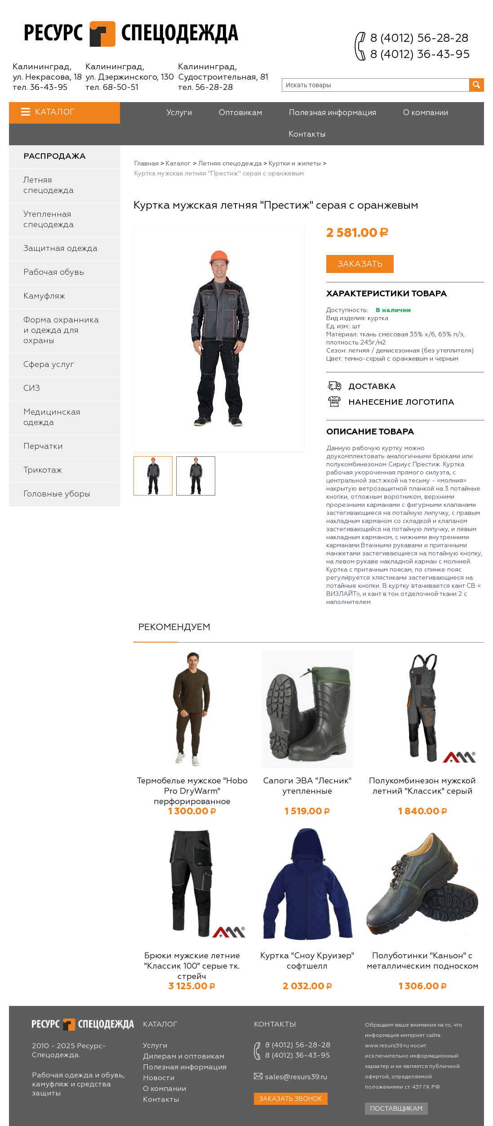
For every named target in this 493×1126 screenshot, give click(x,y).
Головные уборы (56, 494)
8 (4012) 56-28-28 (419, 39)
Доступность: (347, 310)
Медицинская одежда (51, 417)
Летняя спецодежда (48, 185)
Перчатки (43, 446)
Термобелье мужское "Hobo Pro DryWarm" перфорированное (192, 791)
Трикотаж (42, 470)
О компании (425, 113)
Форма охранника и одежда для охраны (61, 330)
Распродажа (54, 156)
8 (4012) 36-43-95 (420, 55)
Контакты (307, 135)
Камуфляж (44, 296)
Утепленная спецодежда (48, 219)
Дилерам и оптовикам (183, 1056)
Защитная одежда (60, 249)
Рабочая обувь (53, 272)
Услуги (179, 113)
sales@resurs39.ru (296, 1077)
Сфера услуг (48, 365)
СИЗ (31, 388)
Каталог (54, 112)
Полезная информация (332, 113)
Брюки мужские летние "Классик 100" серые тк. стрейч (192, 966)
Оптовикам (240, 113)
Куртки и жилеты (295, 164)
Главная (146, 164)
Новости (158, 1078)
